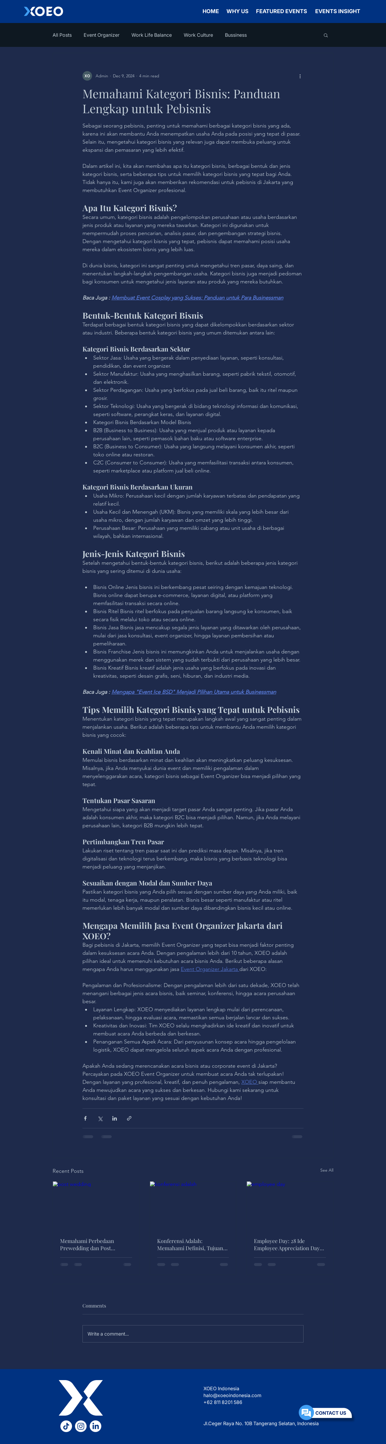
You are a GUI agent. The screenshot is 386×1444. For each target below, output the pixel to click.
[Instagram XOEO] (81, 1426)
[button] (326, 35)
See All (326, 1170)
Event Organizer (102, 35)
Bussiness (236, 35)
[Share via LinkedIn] (114, 1118)
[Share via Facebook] (85, 1118)
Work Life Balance (151, 35)
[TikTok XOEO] (66, 1426)
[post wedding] (96, 1205)
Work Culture (198, 35)
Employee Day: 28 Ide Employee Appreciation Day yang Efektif (287, 1244)
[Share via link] (129, 1118)
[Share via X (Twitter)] (100, 1118)
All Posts (62, 35)
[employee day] (290, 1205)
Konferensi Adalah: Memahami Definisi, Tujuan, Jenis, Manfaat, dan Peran (191, 1244)
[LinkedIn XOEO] (95, 1426)
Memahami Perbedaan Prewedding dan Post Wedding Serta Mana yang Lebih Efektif (91, 1244)
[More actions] (300, 75)
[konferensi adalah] (193, 1205)
